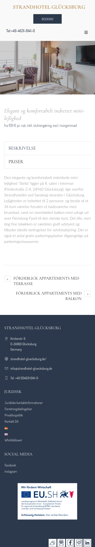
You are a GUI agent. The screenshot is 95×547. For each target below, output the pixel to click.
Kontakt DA (11, 421)
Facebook (10, 465)
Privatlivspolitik (14, 415)
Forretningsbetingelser (18, 409)
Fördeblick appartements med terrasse (46, 281)
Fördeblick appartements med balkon (49, 296)
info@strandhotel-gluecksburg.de (31, 368)
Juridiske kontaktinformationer (24, 403)
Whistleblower (13, 440)
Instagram (11, 471)
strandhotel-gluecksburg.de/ (28, 359)
